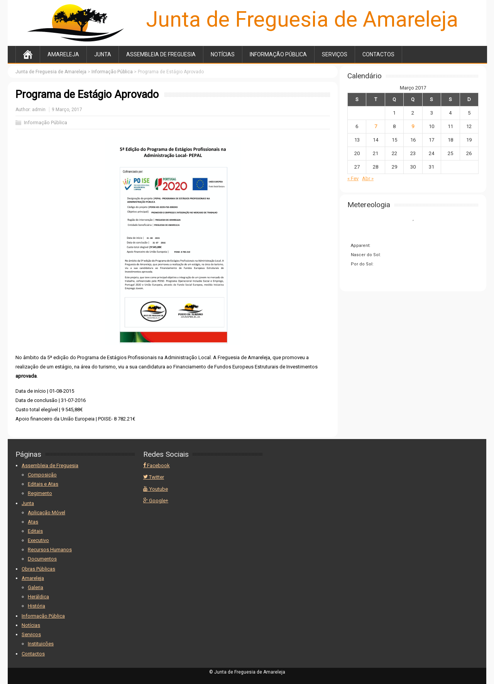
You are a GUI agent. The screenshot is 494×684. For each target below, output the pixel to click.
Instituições (41, 644)
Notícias (223, 54)
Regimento (40, 493)
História (36, 606)
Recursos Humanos (50, 549)
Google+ (155, 500)
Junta (102, 54)
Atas (33, 522)
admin (39, 109)
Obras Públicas (38, 569)
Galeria (35, 587)
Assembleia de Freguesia (161, 54)
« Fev (353, 178)
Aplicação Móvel (46, 512)
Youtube (155, 489)
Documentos (42, 559)
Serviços (334, 54)
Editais (35, 531)
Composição (42, 475)
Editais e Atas (43, 484)
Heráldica (38, 597)
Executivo (38, 540)
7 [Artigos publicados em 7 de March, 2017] (375, 126)
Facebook (156, 465)
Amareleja (63, 54)
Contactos (378, 54)
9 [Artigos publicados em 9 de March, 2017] (412, 126)
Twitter (153, 477)
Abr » (368, 178)
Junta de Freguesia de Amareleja (302, 19)
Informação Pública (278, 54)
